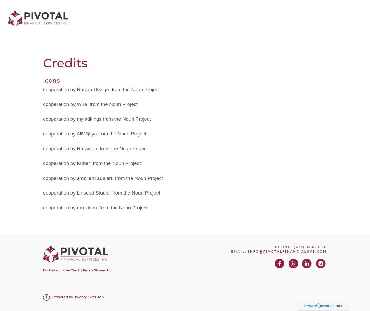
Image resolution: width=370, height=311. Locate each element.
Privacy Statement (95, 270)
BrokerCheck (70, 270)
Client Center (260, 17)
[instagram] (360, 17)
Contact (309, 17)
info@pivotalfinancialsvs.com (287, 252)
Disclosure (50, 270)
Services (227, 17)
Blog (288, 17)
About (204, 17)
